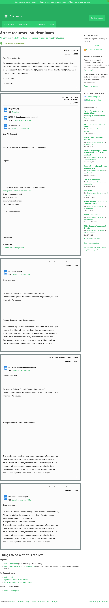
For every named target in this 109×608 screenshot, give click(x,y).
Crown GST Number (92, 215)
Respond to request (11, 590)
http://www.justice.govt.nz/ (14, 248)
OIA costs (88, 190)
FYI (13, 16)
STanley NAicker (89, 233)
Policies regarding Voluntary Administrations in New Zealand (95, 152)
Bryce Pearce (88, 208)
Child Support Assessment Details (95, 227)
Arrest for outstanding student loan (93, 112)
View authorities (40, 24)
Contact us (20, 601)
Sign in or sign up (97, 18)
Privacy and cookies (38, 601)
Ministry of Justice (56, 37)
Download (15, 112)
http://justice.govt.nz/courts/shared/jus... (18, 191)
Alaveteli (11, 601)
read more (88, 70)
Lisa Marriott (88, 173)
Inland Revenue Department (95, 129)
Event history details (91, 243)
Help (52, 24)
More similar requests (92, 239)
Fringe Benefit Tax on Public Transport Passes (95, 202)
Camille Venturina (90, 159)
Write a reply (9, 577)
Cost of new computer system (93, 138)
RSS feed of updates (94, 50)
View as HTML (26, 120)
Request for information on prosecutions (95, 167)
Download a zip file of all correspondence (19, 566)
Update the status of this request (16, 580)
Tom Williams (88, 220)
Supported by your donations (98, 601)
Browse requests (25, 24)
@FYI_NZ (55, 601)
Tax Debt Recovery (92, 179)
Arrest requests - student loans (94, 125)
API (48, 601)
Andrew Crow (88, 144)
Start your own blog (93, 100)
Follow (96, 46)
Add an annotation (11, 564)
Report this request (91, 86)
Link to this (77, 87)
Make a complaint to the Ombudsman (18, 582)
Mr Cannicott (5, 37)
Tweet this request (93, 97)
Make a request (9, 24)
